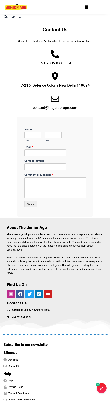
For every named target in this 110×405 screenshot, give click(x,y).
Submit (31, 204)
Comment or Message (38, 174)
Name (29, 129)
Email (28, 147)
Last (47, 140)
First (26, 140)
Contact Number (34, 160)
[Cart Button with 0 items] (102, 388)
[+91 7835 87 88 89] (55, 54)
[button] (86, 7)
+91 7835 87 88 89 (55, 63)
